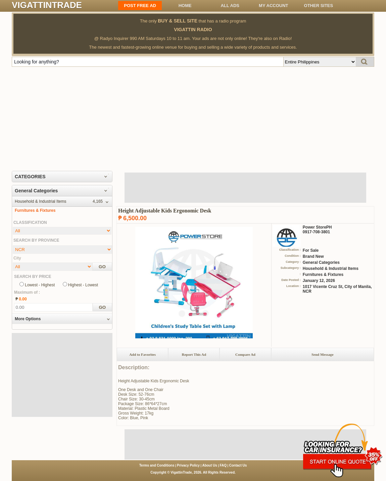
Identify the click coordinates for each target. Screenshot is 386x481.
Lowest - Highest (40, 285)
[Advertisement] (193, 117)
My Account (273, 5)
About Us (209, 465)
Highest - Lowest (83, 285)
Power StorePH (317, 227)
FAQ (223, 465)
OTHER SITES (318, 5)
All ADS (230, 5)
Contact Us (238, 465)
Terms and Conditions (157, 465)
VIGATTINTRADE (47, 5)
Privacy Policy (188, 465)
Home (185, 5)
